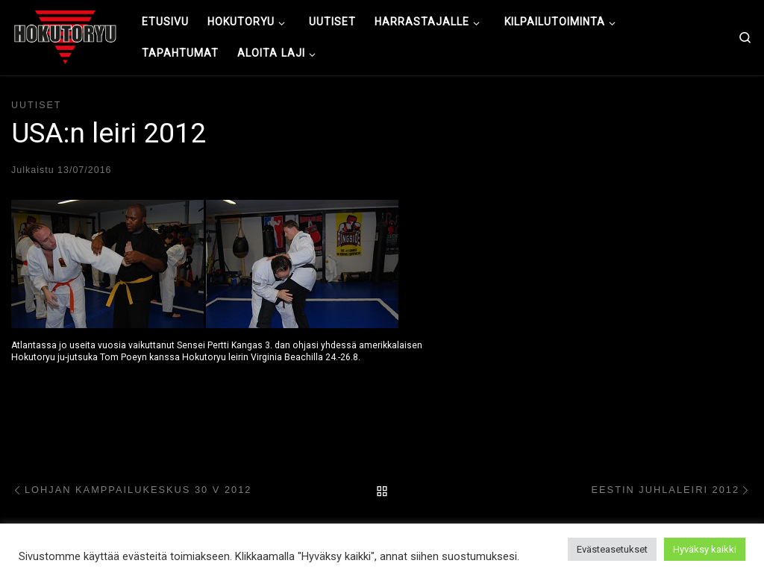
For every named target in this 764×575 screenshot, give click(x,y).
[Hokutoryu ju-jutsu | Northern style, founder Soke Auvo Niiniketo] (65, 35)
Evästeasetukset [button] (612, 549)
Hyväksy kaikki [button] (704, 549)
